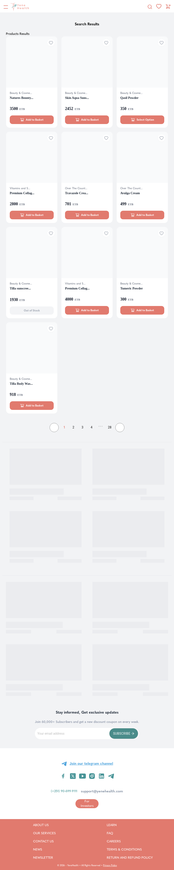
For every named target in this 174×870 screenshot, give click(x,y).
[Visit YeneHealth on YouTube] (82, 776)
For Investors (87, 803)
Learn (117, 825)
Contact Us (44, 841)
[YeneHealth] (16, 6)
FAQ (116, 833)
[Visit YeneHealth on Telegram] (111, 776)
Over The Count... (76, 188)
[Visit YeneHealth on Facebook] (63, 776)
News (43, 849)
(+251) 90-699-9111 (64, 791)
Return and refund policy (130, 858)
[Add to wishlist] (51, 42)
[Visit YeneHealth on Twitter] (72, 776)
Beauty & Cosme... (21, 93)
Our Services (44, 833)
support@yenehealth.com (102, 791)
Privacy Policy (110, 865)
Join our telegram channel (91, 763)
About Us (44, 825)
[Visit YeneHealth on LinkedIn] (101, 776)
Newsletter (44, 858)
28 (109, 427)
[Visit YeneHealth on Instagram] (92, 776)
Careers (119, 841)
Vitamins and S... (20, 188)
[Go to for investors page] (87, 803)
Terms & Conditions (130, 849)
